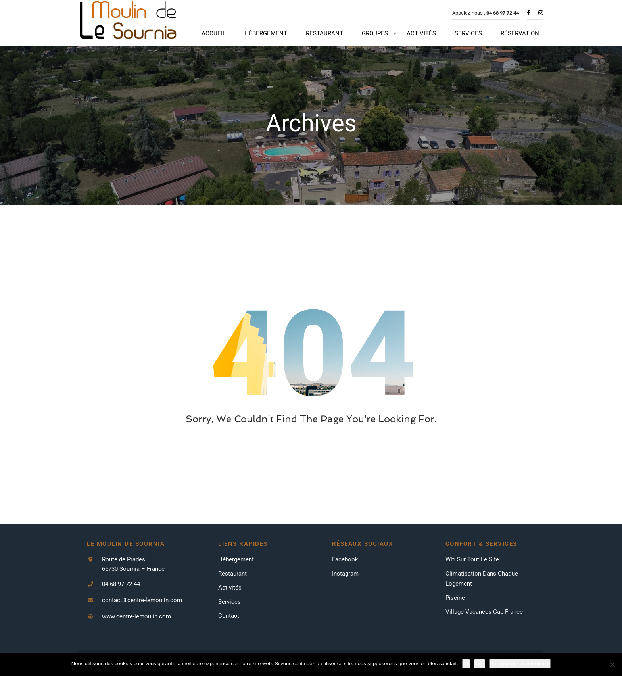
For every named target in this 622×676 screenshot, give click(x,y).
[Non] (612, 664)
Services (229, 613)
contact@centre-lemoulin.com (142, 612)
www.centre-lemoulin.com (136, 628)
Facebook (345, 571)
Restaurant (232, 585)
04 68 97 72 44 (121, 595)
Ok (466, 663)
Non (479, 663)
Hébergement (236, 571)
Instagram (345, 585)
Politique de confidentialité (520, 663)
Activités (230, 599)
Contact (228, 627)
